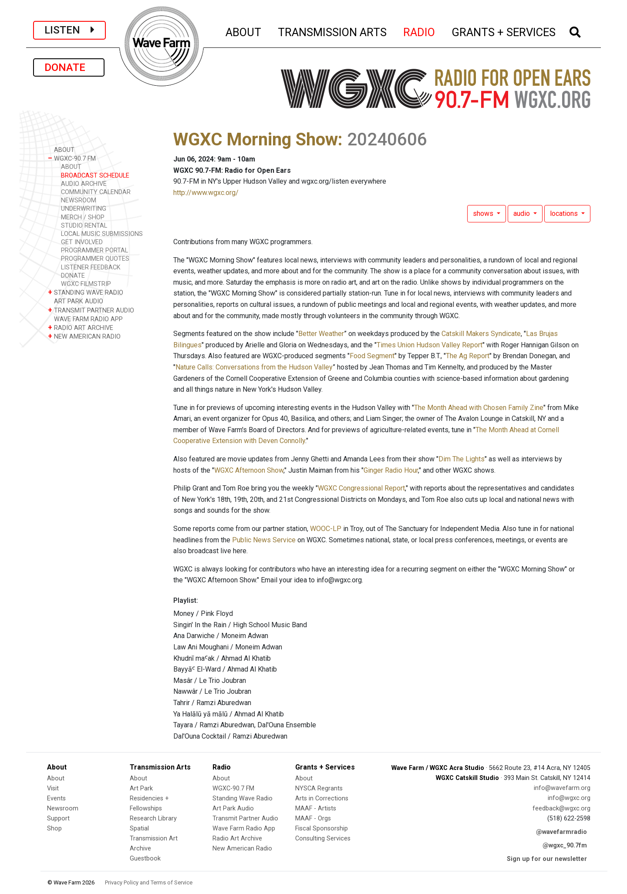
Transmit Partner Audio (245, 818)
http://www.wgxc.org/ (206, 192)
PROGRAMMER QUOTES (95, 258)
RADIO (419, 31)
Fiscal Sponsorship (321, 828)
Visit (53, 788)
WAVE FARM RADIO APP (85, 319)
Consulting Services (323, 838)
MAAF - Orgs (313, 818)
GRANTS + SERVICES (504, 31)
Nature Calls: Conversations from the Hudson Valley (254, 367)
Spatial (139, 828)
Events (56, 798)
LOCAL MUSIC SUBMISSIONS (102, 234)
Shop (54, 828)
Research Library (153, 818)
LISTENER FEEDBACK (91, 267)
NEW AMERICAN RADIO (84, 336)
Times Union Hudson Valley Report (429, 345)
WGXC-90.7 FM (72, 158)
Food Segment (372, 356)
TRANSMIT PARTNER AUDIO (91, 310)
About (55, 778)
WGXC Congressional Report (361, 488)
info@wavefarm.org (562, 788)
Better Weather (321, 333)
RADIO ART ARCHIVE (80, 327)
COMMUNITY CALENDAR (96, 192)
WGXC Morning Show (255, 139)
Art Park (141, 788)
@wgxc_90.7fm (565, 845)
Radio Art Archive (237, 838)
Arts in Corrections (321, 798)
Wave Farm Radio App (243, 828)
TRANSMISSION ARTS (332, 31)
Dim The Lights (461, 459)
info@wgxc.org (569, 798)
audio (522, 213)
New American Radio (242, 848)
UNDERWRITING (83, 208)
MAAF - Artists (315, 808)
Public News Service (264, 540)
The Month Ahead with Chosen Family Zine (478, 407)
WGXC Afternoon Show (248, 470)
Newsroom (62, 808)
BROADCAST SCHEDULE (95, 175)
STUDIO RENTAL (84, 225)
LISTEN (69, 30)
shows (484, 213)
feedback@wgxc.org (561, 808)
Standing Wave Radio (242, 798)
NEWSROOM (78, 200)
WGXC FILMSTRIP (86, 284)
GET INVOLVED (82, 242)
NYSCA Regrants (319, 788)
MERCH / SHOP (82, 217)
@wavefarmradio (561, 832)
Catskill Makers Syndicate (481, 333)
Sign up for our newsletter (547, 859)
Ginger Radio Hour (391, 470)
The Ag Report (467, 356)
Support (58, 818)
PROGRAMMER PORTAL (94, 250)
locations (565, 213)
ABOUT (244, 31)
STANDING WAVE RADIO (85, 292)
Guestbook (145, 858)
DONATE (68, 67)
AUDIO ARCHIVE (84, 184)
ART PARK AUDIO (75, 301)
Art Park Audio (233, 808)
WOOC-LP (325, 528)
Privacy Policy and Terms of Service (148, 882)
